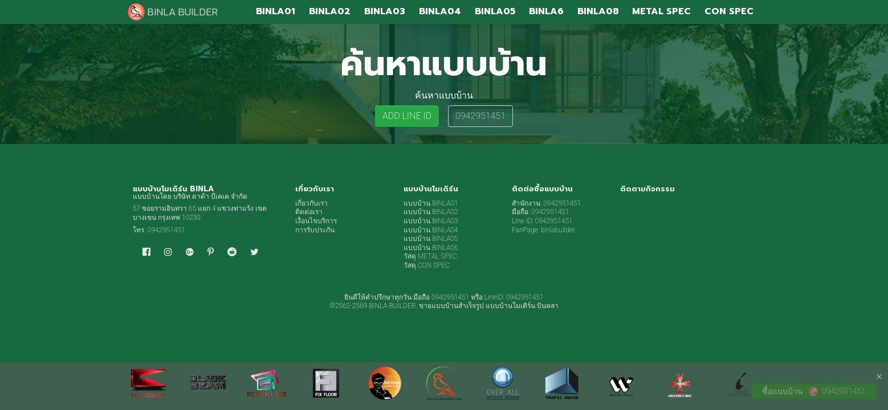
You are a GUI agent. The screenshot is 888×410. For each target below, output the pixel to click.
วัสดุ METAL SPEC (430, 256)
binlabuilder (558, 230)
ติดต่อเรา (309, 212)
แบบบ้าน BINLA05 (431, 239)
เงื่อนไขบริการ (316, 221)
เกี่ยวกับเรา (311, 203)
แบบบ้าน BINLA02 (431, 212)
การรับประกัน (315, 230)
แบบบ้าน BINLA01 (431, 203)
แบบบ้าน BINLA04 (431, 230)
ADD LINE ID (406, 115)
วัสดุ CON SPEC (427, 265)
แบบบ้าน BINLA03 (431, 221)
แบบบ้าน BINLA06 (431, 248)
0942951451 (480, 115)
